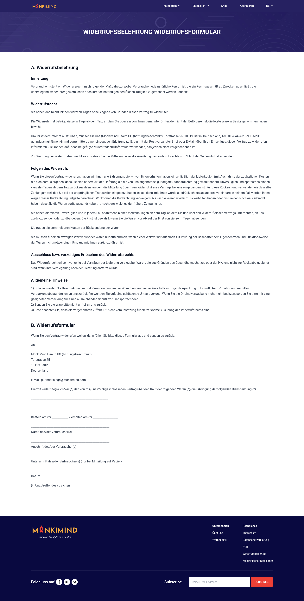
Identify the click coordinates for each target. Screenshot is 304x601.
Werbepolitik (219, 539)
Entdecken (201, 5)
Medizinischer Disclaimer (258, 560)
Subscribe (262, 582)
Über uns (217, 532)
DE (269, 5)
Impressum (249, 532)
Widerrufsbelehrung (254, 553)
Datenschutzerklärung (256, 539)
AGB (245, 546)
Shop (224, 5)
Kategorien (171, 5)
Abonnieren (247, 5)
